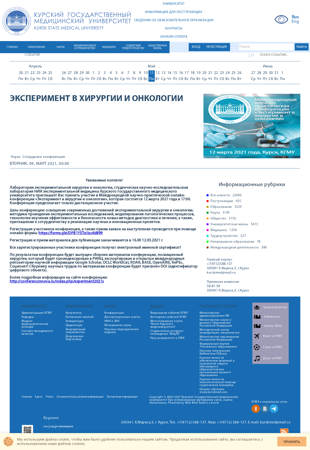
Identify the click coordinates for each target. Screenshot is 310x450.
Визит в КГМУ (272, 336)
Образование (226, 207)
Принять (292, 441)
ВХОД (196, 47)
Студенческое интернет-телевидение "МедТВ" (167, 332)
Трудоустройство (228, 236)
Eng (295, 22)
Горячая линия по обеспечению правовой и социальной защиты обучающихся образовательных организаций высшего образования (217, 366)
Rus (295, 17)
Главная (27, 397)
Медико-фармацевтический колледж (35, 324)
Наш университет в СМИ (167, 338)
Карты (39, 397)
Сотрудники (32, 157)
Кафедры (28, 317)
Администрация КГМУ (37, 313)
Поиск (50, 397)
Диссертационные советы (122, 317)
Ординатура (74, 325)
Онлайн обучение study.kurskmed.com (213, 391)
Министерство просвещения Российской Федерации (219, 338)
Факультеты (74, 313)
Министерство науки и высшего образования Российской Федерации (216, 323)
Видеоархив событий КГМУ (169, 313)
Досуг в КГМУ (272, 358)
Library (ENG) (273, 326)
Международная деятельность (238, 247)
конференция (54, 157)
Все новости (225, 195)
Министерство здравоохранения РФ (214, 314)
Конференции (114, 313)
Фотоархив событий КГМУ (168, 317)
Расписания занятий (80, 317)
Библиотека (272, 316)
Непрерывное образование (235, 242)
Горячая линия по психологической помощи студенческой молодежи (218, 382)
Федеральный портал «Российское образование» (218, 345)
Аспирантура (75, 321)
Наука (16, 157)
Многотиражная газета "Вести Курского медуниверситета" (166, 324)
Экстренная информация (122, 397)
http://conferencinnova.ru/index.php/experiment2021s (57, 281)
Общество (223, 218)
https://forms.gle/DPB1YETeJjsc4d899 (71, 233)
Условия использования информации (80, 397)
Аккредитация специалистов (75, 331)
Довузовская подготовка (75, 338)
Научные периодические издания (121, 331)
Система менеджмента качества (37, 332)
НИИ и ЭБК (112, 321)
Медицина (223, 230)
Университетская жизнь (234, 224)
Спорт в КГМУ (272, 347)
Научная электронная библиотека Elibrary (215, 352)
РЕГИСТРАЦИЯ (216, 47)
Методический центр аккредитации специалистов (220, 331)
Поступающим (225, 201)
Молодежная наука (117, 325)
